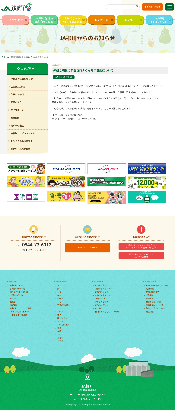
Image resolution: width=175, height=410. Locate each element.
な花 (59, 331)
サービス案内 (150, 281)
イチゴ (60, 298)
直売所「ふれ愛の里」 (22, 149)
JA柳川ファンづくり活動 (20, 308)
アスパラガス (63, 305)
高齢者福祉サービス (154, 305)
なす (59, 295)
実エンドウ (62, 318)
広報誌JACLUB (18, 86)
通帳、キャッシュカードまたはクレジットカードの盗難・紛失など (141, 246)
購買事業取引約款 (153, 302)
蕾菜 (59, 328)
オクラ (60, 315)
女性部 (13, 302)
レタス (60, 311)
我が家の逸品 (17, 125)
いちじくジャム (101, 305)
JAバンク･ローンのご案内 (157, 285)
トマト (60, 302)
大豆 (59, 292)
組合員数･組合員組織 (19, 292)
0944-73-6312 (36, 244)
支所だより (16, 102)
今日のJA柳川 (17, 94)
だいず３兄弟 (101, 285)
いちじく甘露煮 (101, 302)
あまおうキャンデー (103, 289)
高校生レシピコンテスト (23, 133)
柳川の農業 (61, 281)
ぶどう (60, 338)
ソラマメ (61, 321)
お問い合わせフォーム (87, 247)
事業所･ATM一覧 (17, 289)
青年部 (13, 298)
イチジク (61, 341)
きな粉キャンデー (102, 292)
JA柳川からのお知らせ (64, 77)
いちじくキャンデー (103, 295)
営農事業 (150, 295)
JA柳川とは (14, 281)
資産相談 (150, 311)
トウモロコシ (63, 325)
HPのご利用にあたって (20, 311)
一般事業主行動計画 (18, 315)
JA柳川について (17, 285)
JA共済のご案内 (153, 292)
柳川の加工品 (99, 281)
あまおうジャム (101, 308)
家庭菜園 (15, 117)
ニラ (59, 308)
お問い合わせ (154, 7)
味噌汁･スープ (101, 298)
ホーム (6, 57)
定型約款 (150, 289)
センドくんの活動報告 (22, 141)
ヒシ (59, 334)
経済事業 (150, 298)
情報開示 (14, 305)
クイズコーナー (18, 110)
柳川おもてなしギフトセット (107, 311)
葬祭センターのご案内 (155, 308)
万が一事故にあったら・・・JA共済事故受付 (141, 255)
